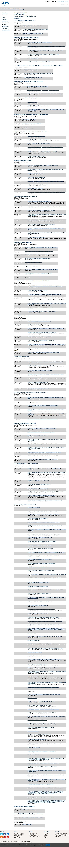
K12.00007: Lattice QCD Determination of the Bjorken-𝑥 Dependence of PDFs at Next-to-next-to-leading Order (46, 344)
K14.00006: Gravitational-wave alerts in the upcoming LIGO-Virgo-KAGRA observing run (42, 419)
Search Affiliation (5, 28)
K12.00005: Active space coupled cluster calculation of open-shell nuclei (40, 336)
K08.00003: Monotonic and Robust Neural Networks (36, 173)
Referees (46, 835)
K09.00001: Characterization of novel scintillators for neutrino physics (39, 201)
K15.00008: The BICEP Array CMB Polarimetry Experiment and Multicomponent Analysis (42, 455)
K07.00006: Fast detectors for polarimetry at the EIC (36, 156)
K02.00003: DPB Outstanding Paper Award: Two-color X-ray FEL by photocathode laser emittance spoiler (45, 50)
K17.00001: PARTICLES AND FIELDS (34, 507)
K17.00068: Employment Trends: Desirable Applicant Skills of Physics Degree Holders (42, 766)
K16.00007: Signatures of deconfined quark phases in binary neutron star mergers (41, 495)
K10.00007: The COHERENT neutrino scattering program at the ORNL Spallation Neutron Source (41, 269)
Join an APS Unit (32, 834)
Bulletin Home (4, 13)
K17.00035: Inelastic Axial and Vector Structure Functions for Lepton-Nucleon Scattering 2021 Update (45, 636)
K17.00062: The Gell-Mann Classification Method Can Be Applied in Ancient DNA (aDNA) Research (44, 743)
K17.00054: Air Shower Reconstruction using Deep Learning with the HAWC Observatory (42, 712)
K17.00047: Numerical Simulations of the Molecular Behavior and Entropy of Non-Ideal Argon (43, 687)
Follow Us (2, 831)
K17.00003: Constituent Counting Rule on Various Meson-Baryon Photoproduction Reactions (43, 514)
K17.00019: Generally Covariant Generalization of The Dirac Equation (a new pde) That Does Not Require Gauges (47, 574)
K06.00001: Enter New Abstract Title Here (29, 119)
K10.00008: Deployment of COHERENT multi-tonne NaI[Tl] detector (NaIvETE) (38, 273)
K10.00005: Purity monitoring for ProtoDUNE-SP (33, 262)
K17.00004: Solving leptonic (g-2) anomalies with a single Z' (38, 518)
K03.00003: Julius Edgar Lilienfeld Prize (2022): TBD (33, 77)
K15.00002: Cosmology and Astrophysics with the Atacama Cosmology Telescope (41, 432)
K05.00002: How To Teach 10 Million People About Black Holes (38, 105)
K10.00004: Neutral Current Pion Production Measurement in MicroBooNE (37, 258)
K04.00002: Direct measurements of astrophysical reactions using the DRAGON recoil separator (43, 90)
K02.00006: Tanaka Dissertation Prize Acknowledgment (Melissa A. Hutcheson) (41, 61)
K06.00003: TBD (24, 126)
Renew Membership (33, 833)
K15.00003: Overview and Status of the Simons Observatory (38, 435)
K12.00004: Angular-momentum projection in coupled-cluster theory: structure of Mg (42, 332)
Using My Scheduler (6, 30)
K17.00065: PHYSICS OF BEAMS (33, 754)
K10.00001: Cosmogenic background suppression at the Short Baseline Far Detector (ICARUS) (41, 247)
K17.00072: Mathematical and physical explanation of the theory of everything (41, 784)
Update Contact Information (34, 836)
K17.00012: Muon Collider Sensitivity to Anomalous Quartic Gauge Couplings (40, 548)
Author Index (4, 19)
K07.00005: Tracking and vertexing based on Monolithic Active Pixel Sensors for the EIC (42, 151)
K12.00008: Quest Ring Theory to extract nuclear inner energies (38, 348)
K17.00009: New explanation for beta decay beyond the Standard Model (40, 537)
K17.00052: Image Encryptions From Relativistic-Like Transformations (39, 705)
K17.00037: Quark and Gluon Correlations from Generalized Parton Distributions (41, 643)
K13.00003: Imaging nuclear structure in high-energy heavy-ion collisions (40, 370)
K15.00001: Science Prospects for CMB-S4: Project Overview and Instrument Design (42, 428)
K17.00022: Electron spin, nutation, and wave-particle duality (38, 586)
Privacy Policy (41, 845)
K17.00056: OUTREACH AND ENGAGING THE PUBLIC (37, 720)
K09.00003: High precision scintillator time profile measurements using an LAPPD (41, 210)
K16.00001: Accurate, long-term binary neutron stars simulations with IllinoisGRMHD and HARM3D (44, 468)
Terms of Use (24, 841)
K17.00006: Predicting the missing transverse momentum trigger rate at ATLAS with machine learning (45, 525)
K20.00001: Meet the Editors (26, 824)
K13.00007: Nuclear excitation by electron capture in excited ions (38, 388)
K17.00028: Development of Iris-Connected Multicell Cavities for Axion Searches (41, 609)
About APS (57, 831)
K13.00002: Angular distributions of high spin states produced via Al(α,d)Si (41, 365)
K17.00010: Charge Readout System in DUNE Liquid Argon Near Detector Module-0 (42, 541)
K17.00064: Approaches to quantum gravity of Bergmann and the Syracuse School (41, 751)
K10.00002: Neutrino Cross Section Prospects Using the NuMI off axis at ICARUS (39, 251)
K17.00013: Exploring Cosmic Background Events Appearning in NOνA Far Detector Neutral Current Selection (46, 552)
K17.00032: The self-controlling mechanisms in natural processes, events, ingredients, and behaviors (44, 624)
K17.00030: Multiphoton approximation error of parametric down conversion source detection (43, 617)
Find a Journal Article (18, 836)
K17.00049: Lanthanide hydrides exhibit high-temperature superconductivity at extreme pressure (44, 694)
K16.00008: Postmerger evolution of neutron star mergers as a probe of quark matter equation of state (45, 500)
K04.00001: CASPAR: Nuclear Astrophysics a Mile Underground (37, 86)
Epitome (3, 17)
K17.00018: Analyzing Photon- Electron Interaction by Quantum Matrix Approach (41, 570)
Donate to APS (17, 837)
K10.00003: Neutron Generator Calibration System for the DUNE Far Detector (38, 254)
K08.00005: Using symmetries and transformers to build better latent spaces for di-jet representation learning (46, 181)
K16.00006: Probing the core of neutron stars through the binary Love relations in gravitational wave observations (46, 491)
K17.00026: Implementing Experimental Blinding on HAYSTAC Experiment (40, 601)
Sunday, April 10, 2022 (17, 25)
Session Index (4, 21)
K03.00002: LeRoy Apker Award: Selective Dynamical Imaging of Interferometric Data (38, 73)
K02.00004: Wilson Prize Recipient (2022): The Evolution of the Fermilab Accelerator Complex (43, 54)
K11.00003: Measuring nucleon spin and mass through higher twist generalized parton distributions (44, 294)
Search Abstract (5, 26)
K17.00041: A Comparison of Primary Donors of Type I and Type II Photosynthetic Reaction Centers (44, 659)
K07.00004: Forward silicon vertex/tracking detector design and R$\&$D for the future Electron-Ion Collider (45, 147)
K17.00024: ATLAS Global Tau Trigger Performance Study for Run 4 (39, 593)
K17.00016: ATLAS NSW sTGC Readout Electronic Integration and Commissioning (41, 563)
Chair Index (4, 24)
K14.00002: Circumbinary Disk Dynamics (34, 401)
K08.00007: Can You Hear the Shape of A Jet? (35, 188)
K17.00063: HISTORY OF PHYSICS (34, 747)
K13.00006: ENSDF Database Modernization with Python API (38, 382)
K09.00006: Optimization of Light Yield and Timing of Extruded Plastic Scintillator (41, 224)
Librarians (46, 833)
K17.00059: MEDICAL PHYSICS (33, 731)
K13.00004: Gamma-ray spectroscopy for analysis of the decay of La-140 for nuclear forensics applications (45, 374)
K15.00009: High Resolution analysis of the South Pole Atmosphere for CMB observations (43, 459)
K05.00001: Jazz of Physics (32, 102)
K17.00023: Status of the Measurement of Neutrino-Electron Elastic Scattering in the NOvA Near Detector (45, 589)
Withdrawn (16, 350)
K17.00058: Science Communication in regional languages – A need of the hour (41, 727)
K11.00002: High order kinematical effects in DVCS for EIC (37, 290)
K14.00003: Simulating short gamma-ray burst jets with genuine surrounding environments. (43, 405)
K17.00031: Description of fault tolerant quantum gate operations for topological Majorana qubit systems (45, 621)
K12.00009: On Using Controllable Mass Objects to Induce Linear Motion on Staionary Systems (44, 352)
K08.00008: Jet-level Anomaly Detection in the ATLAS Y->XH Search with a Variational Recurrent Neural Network (46, 192)
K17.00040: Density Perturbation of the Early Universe (37, 655)
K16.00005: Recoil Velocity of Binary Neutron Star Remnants (38, 488)
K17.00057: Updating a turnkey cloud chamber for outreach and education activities (42, 723)
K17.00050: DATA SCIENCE (32, 698)
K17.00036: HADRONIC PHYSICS (33, 640)
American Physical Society (8, 841)
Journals (62, 1)
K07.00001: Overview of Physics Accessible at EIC (36, 136)
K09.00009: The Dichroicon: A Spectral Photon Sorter (36, 237)
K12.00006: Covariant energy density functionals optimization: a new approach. (41, 340)
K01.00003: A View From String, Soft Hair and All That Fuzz (33, 33)
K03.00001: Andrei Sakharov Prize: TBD (30, 69)
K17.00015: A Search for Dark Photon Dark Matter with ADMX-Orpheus (39, 559)
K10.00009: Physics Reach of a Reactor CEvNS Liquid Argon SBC (36, 276)
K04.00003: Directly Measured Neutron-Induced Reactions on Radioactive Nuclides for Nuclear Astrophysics (45, 93)
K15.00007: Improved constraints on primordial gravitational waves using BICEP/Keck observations (44, 452)
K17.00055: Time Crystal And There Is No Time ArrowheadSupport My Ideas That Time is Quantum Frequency (46, 716)
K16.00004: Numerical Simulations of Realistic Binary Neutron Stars (39, 484)
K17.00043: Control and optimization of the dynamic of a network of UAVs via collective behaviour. (44, 667)
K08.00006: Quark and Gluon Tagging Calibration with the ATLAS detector (40, 184)
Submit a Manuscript (18, 835)
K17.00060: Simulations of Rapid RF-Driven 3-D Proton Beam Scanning (40, 734)
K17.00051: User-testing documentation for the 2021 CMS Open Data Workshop (41, 701)
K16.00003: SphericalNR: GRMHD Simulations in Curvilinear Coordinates (40, 480)
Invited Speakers (5, 22)
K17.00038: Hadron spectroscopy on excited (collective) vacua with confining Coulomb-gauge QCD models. (46, 648)
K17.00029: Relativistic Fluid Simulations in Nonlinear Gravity (38, 613)
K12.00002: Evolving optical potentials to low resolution (37, 324)
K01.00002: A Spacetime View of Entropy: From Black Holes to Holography (35, 29)
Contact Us (29, 841)
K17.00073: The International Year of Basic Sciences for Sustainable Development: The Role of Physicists (45, 787)
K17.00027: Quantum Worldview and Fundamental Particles (38, 605)
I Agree (47, 845)
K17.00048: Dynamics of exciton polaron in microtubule (37, 690)
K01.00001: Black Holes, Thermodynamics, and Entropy (32, 25)
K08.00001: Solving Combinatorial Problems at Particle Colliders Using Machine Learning (43, 165)
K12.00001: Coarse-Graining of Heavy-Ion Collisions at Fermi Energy (39, 321)
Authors (45, 834)
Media (45, 836)
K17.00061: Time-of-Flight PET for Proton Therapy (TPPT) (37, 739)
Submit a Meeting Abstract (19, 834)
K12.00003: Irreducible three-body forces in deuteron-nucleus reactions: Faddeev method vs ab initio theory (46, 328)
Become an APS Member (19, 833)
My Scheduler (4, 14)
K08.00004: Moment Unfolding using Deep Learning (36, 177)
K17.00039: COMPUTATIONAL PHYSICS (35, 652)
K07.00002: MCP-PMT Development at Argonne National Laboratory (39, 139)
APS (59, 1)
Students (45, 837)
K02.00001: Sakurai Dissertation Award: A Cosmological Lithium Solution (40, 42)
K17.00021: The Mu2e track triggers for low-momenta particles (38, 582)
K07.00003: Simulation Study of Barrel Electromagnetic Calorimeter (39, 143)
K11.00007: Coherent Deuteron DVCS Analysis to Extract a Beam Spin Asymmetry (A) (42, 311)
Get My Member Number (33, 835)
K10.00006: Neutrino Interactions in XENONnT (33, 265)
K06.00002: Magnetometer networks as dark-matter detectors (32, 123)
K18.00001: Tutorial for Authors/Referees (29, 809)
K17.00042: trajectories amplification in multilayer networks (37, 664)
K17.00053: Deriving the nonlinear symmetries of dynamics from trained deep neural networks (43, 709)
